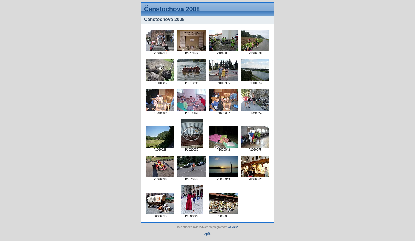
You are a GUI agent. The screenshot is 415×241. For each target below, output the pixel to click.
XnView (232, 227)
